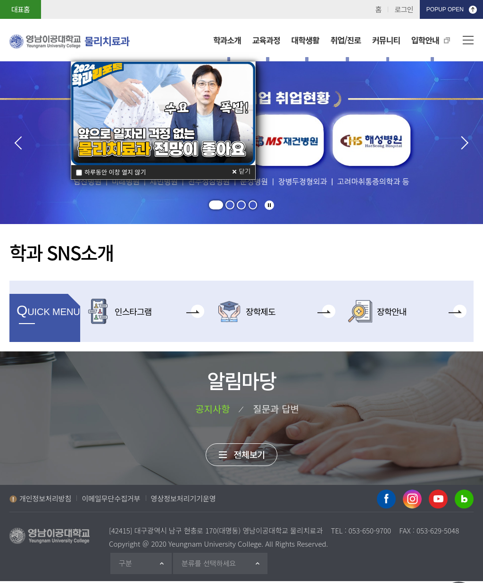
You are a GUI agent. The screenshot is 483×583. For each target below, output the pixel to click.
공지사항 (211, 409)
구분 (126, 565)
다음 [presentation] (462, 143)
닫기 (244, 171)
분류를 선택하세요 (210, 565)
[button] (215, 205)
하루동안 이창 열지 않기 (115, 172)
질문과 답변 (277, 409)
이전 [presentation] (21, 143)
